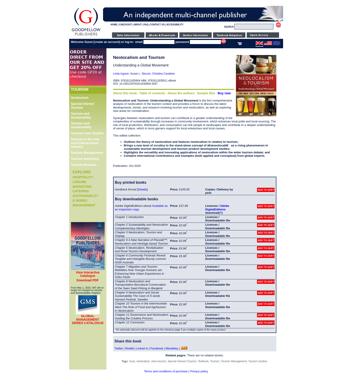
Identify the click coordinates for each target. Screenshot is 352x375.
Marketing (82, 186)
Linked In (142, 348)
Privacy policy (199, 371)
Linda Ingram (121, 73)
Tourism (215, 361)
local (132, 361)
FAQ (145, 24)
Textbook (203, 361)
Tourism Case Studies (87, 133)
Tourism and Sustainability (81, 115)
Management (84, 205)
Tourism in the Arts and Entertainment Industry (85, 143)
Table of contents (152, 93)
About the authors (181, 93)
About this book (125, 93)
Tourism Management (87, 152)
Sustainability (86, 196)
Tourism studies (257, 361)
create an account (107, 42)
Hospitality (83, 177)
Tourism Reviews (84, 165)
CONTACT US (157, 24)
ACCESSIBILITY (174, 24)
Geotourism (80, 97)
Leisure (79, 182)
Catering (81, 191)
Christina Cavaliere (163, 73)
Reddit (129, 348)
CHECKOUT (125, 24)
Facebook (156, 348)
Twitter (118, 348)
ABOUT (138, 24)
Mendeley (172, 348)
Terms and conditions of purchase (166, 371)
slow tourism (158, 361)
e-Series (80, 200)
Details (142, 189)
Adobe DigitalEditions (217, 207)
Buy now (224, 93)
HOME (114, 24)
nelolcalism (143, 361)
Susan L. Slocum (140, 73)
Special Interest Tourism (82, 105)
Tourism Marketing (85, 159)
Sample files (206, 93)
